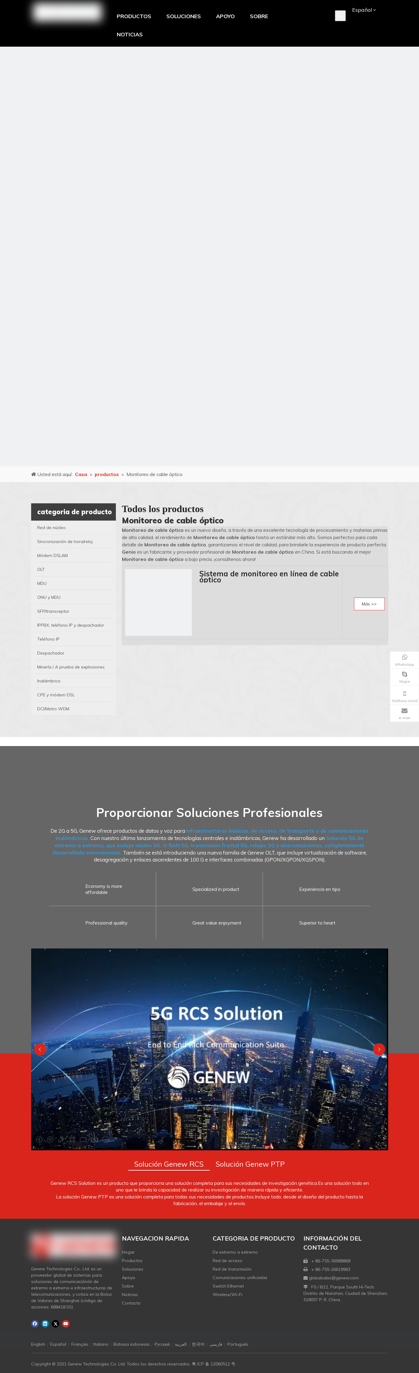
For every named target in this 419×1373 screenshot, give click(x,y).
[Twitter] (55, 1324)
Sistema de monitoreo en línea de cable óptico (269, 577)
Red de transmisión (232, 1269)
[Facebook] (35, 1324)
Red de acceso (227, 1260)
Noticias (130, 1294)
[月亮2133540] (209, 256)
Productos (132, 1260)
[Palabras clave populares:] (340, 15)
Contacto (131, 1303)
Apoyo (128, 1277)
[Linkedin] (45, 1324)
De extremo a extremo (235, 1252)
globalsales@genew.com (334, 1278)
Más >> (369, 604)
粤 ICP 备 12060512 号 (213, 1364)
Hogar (128, 1252)
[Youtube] (66, 1324)
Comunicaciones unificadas (240, 1277)
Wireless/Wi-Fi (227, 1294)
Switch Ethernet (228, 1286)
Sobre (128, 1286)
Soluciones (132, 1269)
